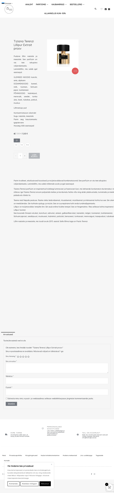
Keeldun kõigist (29, 484)
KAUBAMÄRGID (59, 4)
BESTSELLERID (77, 4)
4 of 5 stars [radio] (26, 357)
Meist (4, 456)
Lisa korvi (34, 156)
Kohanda (13, 484)
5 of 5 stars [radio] (28, 357)
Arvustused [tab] (8, 335)
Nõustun (45, 484)
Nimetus (9, 376)
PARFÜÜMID (42, 4)
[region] (29, 475)
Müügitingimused (31, 456)
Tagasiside (99, 456)
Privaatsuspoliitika (15, 456)
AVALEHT (29, 4)
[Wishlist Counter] (101, 9)
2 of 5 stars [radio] (21, 357)
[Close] (51, 464)
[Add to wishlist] (17, 141)
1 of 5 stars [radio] (18, 357)
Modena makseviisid (70, 456)
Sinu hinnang (11, 356)
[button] (96, 8)
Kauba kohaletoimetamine (50, 456)
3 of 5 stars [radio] (23, 357)
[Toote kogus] (20, 156)
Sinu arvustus (11, 362)
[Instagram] (109, 9)
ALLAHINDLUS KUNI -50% (55, 13)
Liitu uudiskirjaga (86, 456)
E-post (9, 387)
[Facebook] (106, 9)
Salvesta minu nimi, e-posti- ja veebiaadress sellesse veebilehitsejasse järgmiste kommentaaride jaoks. (50, 399)
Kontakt (7, 461)
